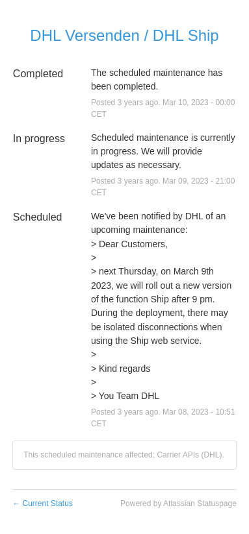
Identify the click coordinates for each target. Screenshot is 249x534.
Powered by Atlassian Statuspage (178, 503)
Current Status (42, 503)
